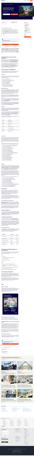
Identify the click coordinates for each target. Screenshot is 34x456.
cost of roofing (12, 166)
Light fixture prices (4, 180)
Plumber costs (4, 156)
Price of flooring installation (5, 179)
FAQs (25, 33)
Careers (25, 439)
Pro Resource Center (18, 439)
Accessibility (20, 450)
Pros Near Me (26, 433)
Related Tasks (17, 406)
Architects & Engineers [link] (11, 4)
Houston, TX (11, 421)
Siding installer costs (4, 157)
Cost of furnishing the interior (6, 186)
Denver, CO (4, 421)
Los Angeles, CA (19, 421)
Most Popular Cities (3, 418)
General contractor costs (5, 145)
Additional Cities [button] (3, 426)
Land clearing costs (4, 81)
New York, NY (26, 422)
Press (25, 440)
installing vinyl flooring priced (5, 113)
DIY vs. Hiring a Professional (28, 32)
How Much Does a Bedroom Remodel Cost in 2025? (24, 385)
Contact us (26, 442)
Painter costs (3, 158)
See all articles (4, 359)
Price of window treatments (5, 185)
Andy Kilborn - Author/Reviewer (5, 398)
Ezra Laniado (6, 351)
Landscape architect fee (5, 151)
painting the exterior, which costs (13, 168)
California (15, 450)
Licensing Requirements (27, 435)
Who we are (26, 438)
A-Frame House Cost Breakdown (27, 25)
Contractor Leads (17, 440)
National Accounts (17, 441)
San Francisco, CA (12, 425)
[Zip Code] (7, 14)
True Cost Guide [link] (6, 4)
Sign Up (31, 0)
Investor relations (26, 441)
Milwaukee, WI (4, 422)
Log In (28, 0)
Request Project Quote (14, 14)
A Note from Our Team (27, 434)
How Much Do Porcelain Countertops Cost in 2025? (8, 385)
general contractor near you (14, 207)
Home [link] (3, 4)
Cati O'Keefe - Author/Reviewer (20, 398)
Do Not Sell (17, 450)
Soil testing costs (4, 82)
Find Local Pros (10, 44)
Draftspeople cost (4, 149)
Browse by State (8, 418)
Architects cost (4, 146)
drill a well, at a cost (5, 104)
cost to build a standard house (8, 89)
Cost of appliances (4, 181)
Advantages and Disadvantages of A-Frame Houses (28, 31)
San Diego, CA (4, 425)
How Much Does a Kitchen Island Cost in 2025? (7, 399)
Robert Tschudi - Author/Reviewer (21, 384)
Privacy (13, 450)
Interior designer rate (5, 150)
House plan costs (4, 83)
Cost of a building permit (5, 86)
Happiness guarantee (27, 443)
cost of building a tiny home (13, 60)
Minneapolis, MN (12, 422)
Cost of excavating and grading (6, 80)
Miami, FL (26, 421)
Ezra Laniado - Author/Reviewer (5, 384)
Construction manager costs (5, 152)
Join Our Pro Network (18, 438)
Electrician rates (4, 155)
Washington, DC (26, 425)
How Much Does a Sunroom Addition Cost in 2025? (24, 399)
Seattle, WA (18, 425)
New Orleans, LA (19, 422)
